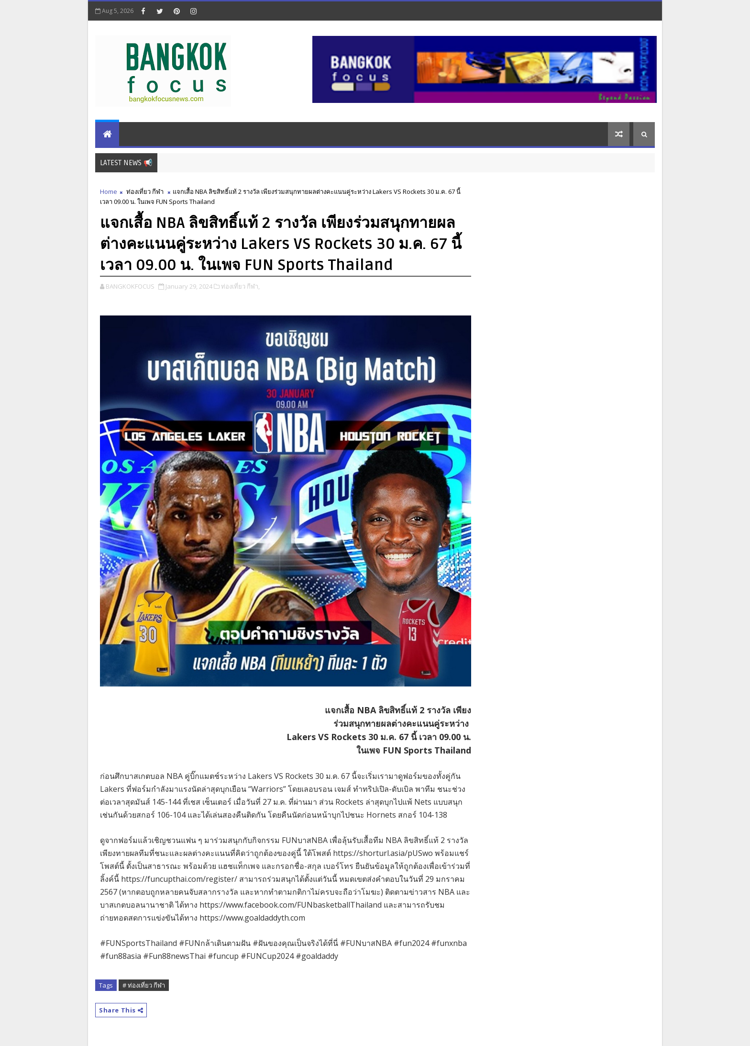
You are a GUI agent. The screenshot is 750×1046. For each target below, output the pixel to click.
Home (108, 191)
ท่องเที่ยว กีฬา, (240, 286)
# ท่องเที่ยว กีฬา (143, 985)
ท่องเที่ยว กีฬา (145, 191)
